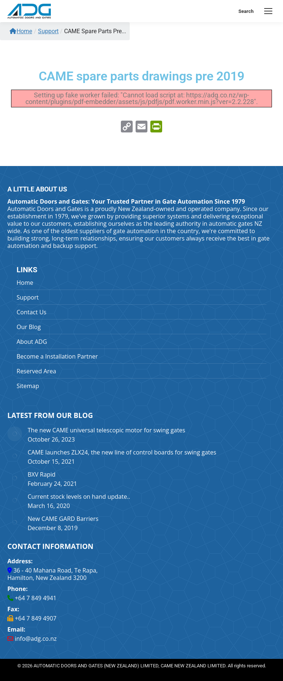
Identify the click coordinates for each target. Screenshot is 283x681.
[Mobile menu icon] (268, 11)
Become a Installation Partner (57, 356)
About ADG (32, 341)
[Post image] (14, 433)
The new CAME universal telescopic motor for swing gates (106, 430)
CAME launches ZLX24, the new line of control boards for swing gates (122, 452)
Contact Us (31, 312)
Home (21, 31)
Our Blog (29, 327)
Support (28, 297)
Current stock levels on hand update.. (79, 496)
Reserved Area (36, 371)
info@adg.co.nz (36, 639)
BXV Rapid (42, 474)
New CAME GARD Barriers (63, 518)
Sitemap (28, 386)
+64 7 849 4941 (35, 598)
